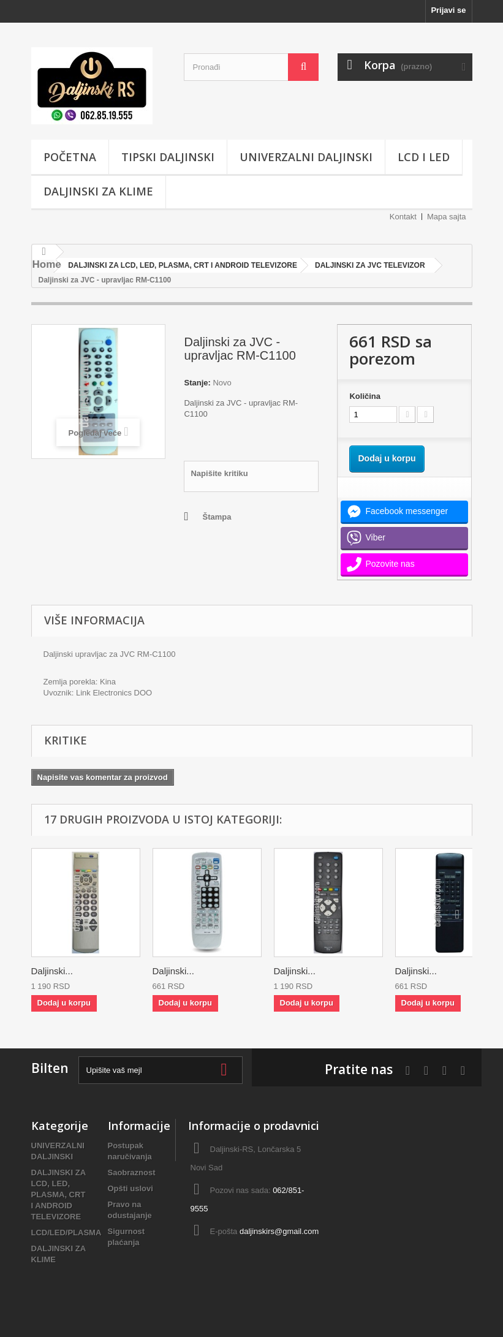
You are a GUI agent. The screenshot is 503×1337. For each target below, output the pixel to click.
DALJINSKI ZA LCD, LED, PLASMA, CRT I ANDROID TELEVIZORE (58, 1194)
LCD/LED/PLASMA (66, 1232)
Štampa (216, 516)
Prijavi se (448, 10)
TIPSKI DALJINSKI (167, 157)
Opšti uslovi (130, 1188)
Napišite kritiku (219, 473)
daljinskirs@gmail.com (279, 1231)
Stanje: (197, 382)
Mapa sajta (446, 216)
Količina (364, 396)
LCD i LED (424, 157)
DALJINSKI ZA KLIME (98, 191)
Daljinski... (52, 971)
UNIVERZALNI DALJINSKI (306, 157)
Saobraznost (132, 1172)
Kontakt (403, 216)
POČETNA (69, 157)
